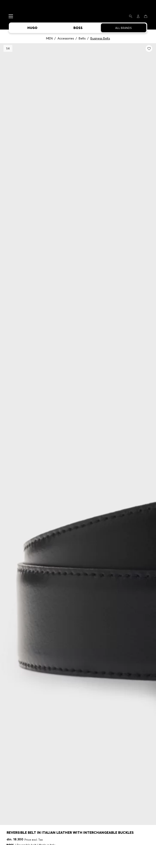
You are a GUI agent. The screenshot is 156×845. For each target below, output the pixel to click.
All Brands (123, 28)
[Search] (130, 16)
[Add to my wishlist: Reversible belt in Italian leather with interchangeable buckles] (148, 48)
